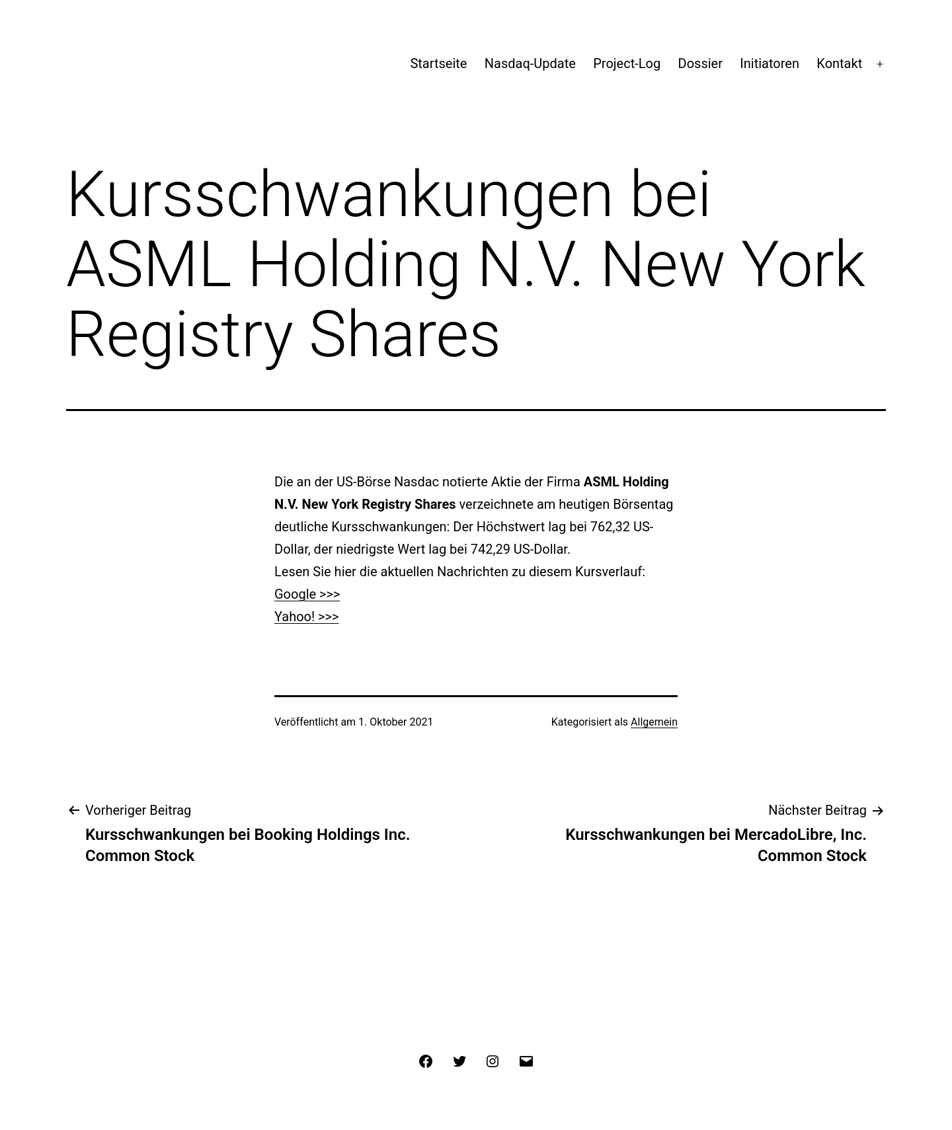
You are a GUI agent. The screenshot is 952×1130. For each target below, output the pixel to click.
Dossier (700, 63)
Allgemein (654, 722)
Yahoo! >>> (306, 616)
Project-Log (626, 63)
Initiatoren (769, 63)
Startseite (438, 63)
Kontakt (839, 63)
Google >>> (307, 594)
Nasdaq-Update (530, 63)
